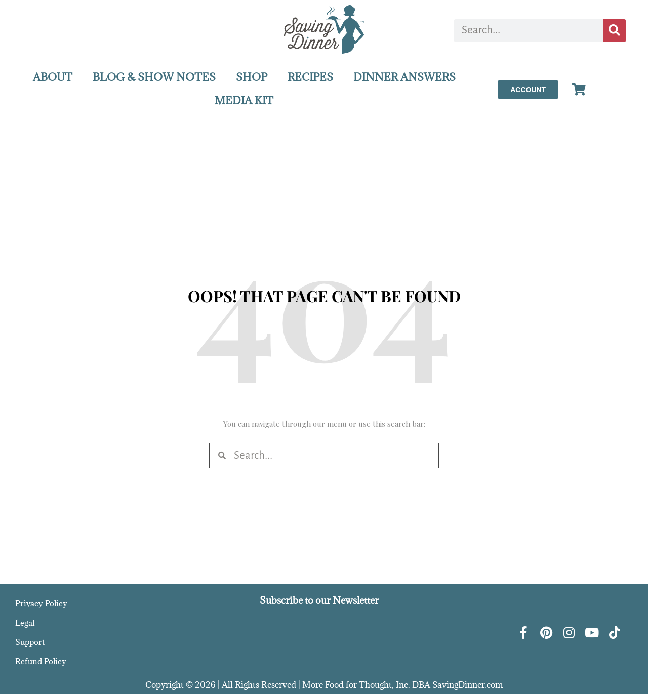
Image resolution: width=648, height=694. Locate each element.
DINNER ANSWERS (404, 77)
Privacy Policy (41, 603)
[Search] (614, 30)
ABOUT (52, 77)
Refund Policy (40, 661)
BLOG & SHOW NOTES (154, 77)
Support (30, 642)
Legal (24, 623)
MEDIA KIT (244, 100)
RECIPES (310, 77)
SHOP (251, 77)
